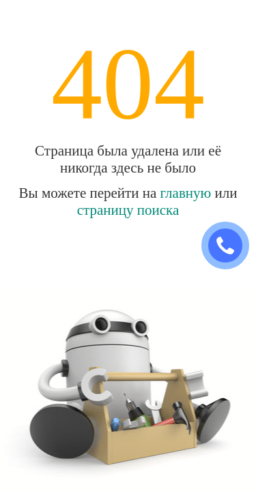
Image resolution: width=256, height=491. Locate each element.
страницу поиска (128, 210)
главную (186, 193)
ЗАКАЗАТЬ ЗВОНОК (230, 246)
